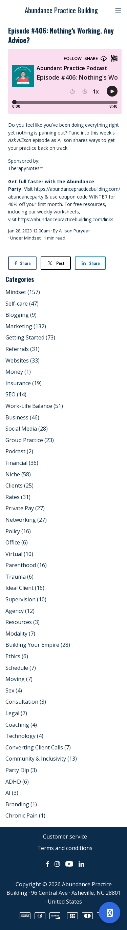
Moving (19, 679)
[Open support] (109, 912)
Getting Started (30, 337)
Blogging (21, 314)
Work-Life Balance (34, 406)
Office (16, 542)
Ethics (16, 656)
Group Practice (29, 440)
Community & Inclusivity (41, 758)
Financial (21, 463)
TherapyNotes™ (25, 168)
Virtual (19, 554)
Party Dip (21, 770)
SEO (15, 394)
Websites (22, 360)
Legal (16, 713)
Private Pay (25, 508)
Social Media (26, 428)
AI (11, 793)
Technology (24, 736)
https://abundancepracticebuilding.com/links (65, 219)
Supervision (25, 599)
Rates (17, 497)
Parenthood (26, 565)
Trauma (19, 576)
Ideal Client (24, 588)
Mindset (32, 238)
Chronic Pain (25, 815)
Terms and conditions (64, 848)
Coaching (21, 724)
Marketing (25, 326)
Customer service (65, 836)
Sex (13, 690)
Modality (20, 633)
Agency (20, 611)
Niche (18, 474)
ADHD (17, 781)
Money (18, 371)
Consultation (25, 701)
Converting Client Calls (38, 747)
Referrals (22, 349)
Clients (19, 485)
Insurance (23, 383)
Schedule (20, 667)
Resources (22, 622)
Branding (21, 804)
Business (22, 417)
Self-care (22, 303)
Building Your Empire (37, 644)
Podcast (19, 451)
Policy (18, 531)
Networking (26, 519)
